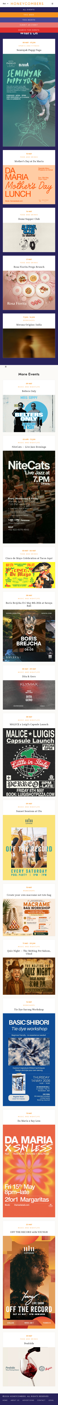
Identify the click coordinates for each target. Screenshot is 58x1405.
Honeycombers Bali (27, 4)
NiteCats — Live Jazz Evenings (29, 447)
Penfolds (29, 1343)
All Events (29, 9)
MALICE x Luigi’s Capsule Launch (29, 724)
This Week (29, 15)
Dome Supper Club (29, 219)
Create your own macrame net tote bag (29, 895)
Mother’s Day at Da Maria (29, 161)
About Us (15, 1400)
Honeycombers (18, 1396)
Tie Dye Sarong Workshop (29, 1009)
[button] (52, 4)
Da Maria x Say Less (29, 1120)
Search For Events (28, 30)
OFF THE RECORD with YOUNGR (29, 1232)
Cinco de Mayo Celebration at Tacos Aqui (29, 558)
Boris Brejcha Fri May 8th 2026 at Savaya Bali (29, 604)
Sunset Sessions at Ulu (29, 811)
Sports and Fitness (29, 46)
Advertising (28, 1400)
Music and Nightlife (29, 387)
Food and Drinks (29, 157)
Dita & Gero (29, 676)
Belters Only (29, 391)
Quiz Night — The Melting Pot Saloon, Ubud (29, 952)
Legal (51, 1400)
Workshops (29, 320)
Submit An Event (29, 25)
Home (5, 1400)
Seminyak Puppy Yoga (29, 50)
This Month (28, 20)
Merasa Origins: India (29, 324)
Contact (41, 1400)
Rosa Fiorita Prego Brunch (29, 267)
